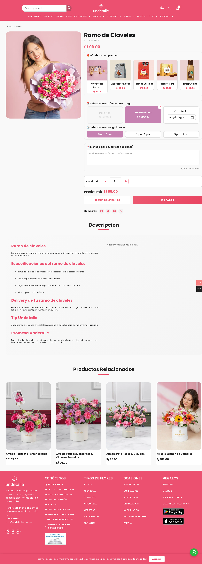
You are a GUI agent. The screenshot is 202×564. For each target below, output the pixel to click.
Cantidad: (92, 181)
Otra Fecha (181, 115)
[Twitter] (108, 211)
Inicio (8, 26)
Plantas (48, 16)
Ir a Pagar (167, 200)
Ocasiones (82, 16)
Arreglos (114, 16)
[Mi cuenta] (169, 8)
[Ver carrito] (177, 8)
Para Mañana (143, 115)
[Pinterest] (114, 211)
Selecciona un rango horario (107, 127)
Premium (129, 16)
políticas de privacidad (135, 559)
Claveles (17, 26)
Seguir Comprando (107, 200)
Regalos (167, 16)
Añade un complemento (105, 55)
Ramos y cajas (147, 16)
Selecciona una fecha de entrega (110, 103)
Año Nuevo (34, 16)
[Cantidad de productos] (115, 181)
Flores (99, 16)
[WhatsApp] (120, 211)
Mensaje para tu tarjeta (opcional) (111, 147)
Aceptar (156, 559)
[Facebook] (101, 211)
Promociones (64, 16)
